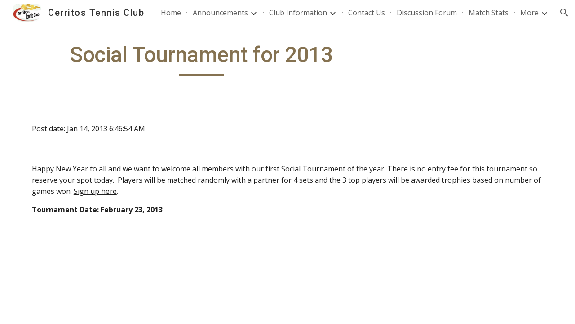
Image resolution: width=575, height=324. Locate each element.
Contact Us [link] (366, 13)
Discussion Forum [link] (427, 13)
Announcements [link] (220, 13)
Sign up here (95, 191)
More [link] (529, 13)
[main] (201, 59)
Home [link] (171, 13)
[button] (564, 12)
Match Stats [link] (489, 13)
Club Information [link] (298, 13)
